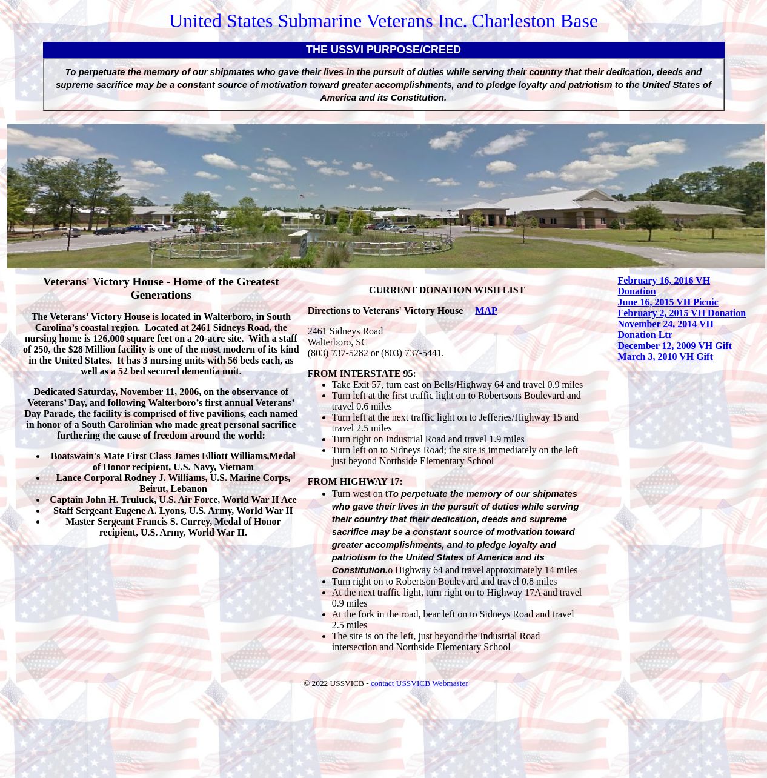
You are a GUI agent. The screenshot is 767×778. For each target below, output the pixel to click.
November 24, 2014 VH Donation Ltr (666, 329)
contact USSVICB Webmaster (419, 683)
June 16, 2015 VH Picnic (668, 302)
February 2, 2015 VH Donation (682, 313)
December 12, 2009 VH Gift (675, 346)
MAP (486, 310)
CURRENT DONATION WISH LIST (447, 290)
